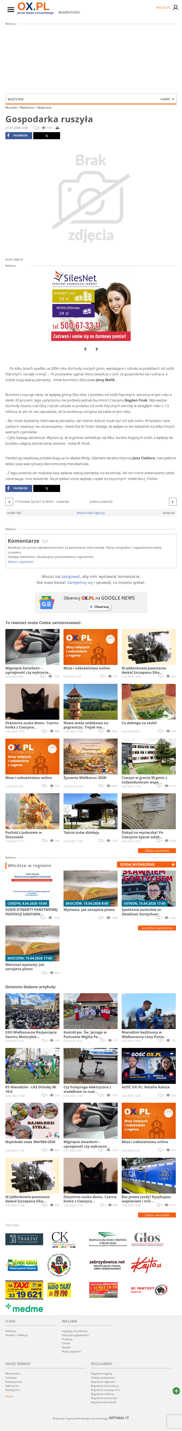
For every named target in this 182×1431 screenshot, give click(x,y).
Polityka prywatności (103, 1377)
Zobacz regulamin (20, 562)
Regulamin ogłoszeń (103, 1382)
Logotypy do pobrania (75, 1331)
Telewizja (11, 1377)
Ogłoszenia (12, 1386)
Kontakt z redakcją (16, 1335)
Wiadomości (28, 107)
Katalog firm (12, 1390)
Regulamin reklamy (102, 1394)
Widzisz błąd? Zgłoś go (91, 513)
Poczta (9, 1396)
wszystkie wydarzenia (157, 928)
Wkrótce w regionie (30, 865)
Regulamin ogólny (101, 1373)
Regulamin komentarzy (104, 1386)
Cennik (66, 1343)
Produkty (67, 1339)
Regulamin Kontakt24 (103, 1402)
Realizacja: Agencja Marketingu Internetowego (91, 1418)
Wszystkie (89, 99)
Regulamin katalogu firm (105, 1390)
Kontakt (66, 1347)
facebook (17, 135)
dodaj (137, 864)
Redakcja (10, 1331)
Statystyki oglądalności (75, 1335)
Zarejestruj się (80, 582)
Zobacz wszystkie (157, 851)
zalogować (70, 576)
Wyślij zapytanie (71, 1351)
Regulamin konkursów (104, 1398)
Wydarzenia (44, 107)
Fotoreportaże (13, 1382)
